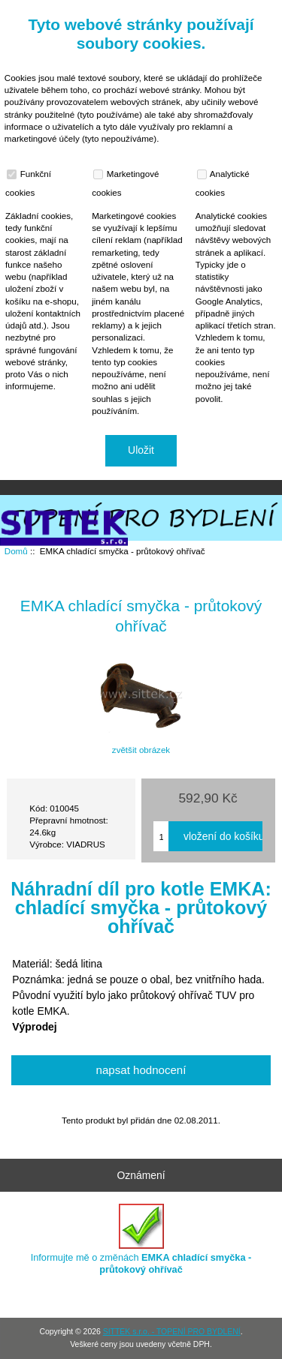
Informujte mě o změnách (141, 1239)
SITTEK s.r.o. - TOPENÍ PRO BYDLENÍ (172, 1332)
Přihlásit (239, 10)
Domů (187, 10)
